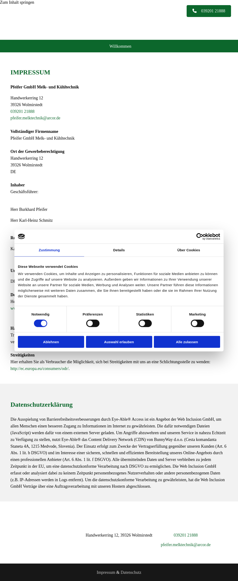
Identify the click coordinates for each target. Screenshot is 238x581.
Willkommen (121, 45)
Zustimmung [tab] (49, 250)
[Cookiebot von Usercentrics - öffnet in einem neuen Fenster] (199, 236)
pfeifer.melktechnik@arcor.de (35, 117)
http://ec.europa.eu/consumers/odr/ (39, 368)
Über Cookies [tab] (188, 250)
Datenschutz (131, 571)
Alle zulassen (187, 342)
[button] (209, 11)
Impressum (106, 571)
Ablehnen (51, 342)
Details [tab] (119, 250)
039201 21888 (22, 111)
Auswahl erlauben (119, 342)
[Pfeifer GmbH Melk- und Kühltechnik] (53, 32)
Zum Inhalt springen (17, 2)
